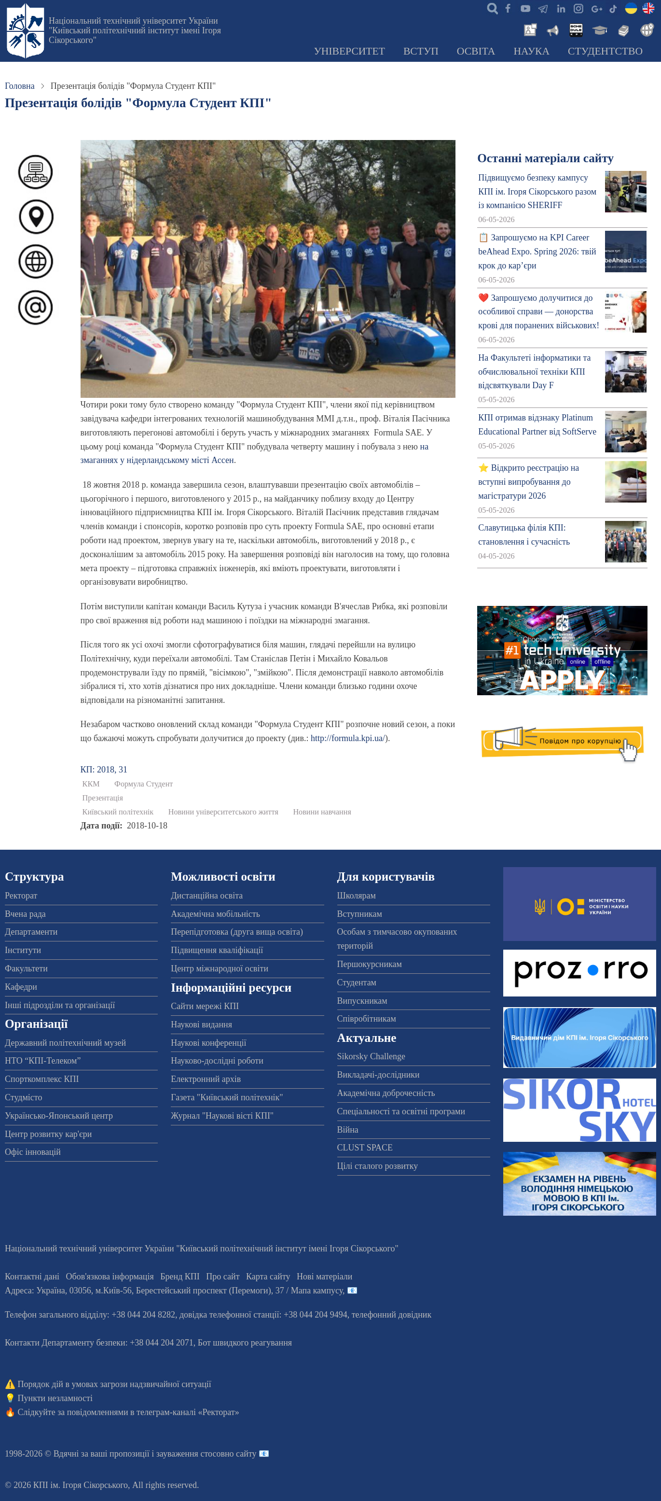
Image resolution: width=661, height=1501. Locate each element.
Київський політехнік (118, 812)
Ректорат (21, 895)
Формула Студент (143, 784)
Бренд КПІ (180, 1276)
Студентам (357, 982)
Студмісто (23, 1097)
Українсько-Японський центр (59, 1116)
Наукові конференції (208, 1043)
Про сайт (222, 1276)
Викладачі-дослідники (378, 1075)
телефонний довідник (392, 1314)
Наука (531, 51)
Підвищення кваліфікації (217, 950)
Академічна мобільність (215, 914)
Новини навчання (322, 812)
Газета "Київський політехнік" (227, 1097)
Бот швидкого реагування (245, 1342)
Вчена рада (25, 914)
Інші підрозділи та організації (60, 1005)
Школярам (356, 895)
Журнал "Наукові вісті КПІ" (222, 1116)
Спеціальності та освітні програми (401, 1111)
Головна (20, 86)
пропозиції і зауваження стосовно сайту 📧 (189, 1454)
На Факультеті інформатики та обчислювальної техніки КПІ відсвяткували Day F (534, 372)
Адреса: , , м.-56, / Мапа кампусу (174, 1290)
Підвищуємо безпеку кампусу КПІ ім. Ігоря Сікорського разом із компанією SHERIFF (537, 191)
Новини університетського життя (223, 812)
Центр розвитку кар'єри (48, 1134)
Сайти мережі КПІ (205, 1006)
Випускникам (362, 1001)
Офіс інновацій (33, 1152)
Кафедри (21, 987)
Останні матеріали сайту (545, 158)
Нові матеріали (324, 1276)
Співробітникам (366, 1019)
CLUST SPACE (365, 1147)
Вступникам (359, 914)
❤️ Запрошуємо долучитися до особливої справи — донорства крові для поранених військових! (538, 312)
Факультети (26, 968)
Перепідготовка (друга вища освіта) (237, 932)
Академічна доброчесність (386, 1093)
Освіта (476, 51)
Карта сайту (268, 1276)
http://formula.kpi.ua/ (348, 738)
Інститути (23, 950)
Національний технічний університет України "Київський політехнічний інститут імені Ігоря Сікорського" (135, 30)
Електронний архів (206, 1079)
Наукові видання (201, 1024)
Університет (349, 51)
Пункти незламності (55, 1398)
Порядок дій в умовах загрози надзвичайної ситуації (114, 1384)
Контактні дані (32, 1276)
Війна (347, 1130)
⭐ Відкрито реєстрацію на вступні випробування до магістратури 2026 (528, 482)
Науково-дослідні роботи (217, 1061)
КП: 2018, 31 (104, 769)
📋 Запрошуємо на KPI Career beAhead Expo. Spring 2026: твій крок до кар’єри (537, 251)
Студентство (605, 51)
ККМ (91, 784)
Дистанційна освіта (207, 895)
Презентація (103, 798)
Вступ (421, 51)
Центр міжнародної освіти (219, 968)
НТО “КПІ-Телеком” (43, 1061)
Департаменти (31, 932)
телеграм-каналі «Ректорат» (188, 1412)
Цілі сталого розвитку (377, 1166)
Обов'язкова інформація (110, 1276)
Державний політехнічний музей (65, 1043)
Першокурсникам (369, 964)
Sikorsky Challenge (371, 1056)
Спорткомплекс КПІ (42, 1079)
